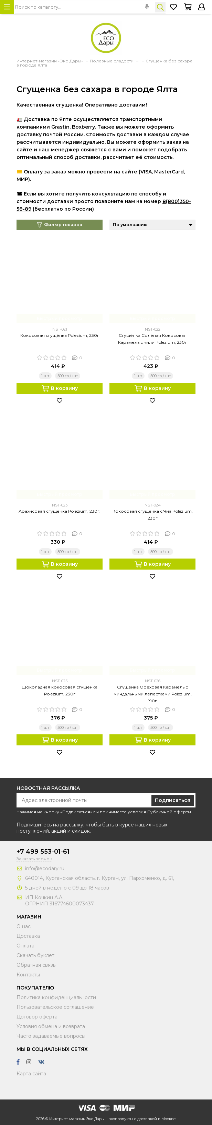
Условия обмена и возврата (51, 1026)
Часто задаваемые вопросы (51, 1036)
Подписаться (172, 800)
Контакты (28, 975)
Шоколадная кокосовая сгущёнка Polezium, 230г (59, 690)
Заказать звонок (34, 858)
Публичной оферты (169, 811)
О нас (24, 926)
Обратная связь (36, 965)
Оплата (25, 946)
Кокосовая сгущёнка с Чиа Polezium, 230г (153, 515)
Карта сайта (31, 1074)
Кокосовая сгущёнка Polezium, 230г (59, 335)
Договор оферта (37, 1017)
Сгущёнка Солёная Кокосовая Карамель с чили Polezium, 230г (152, 339)
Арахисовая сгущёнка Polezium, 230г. (59, 511)
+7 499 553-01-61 (43, 851)
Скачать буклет (35, 955)
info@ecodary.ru (44, 868)
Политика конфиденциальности (56, 997)
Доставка (28, 936)
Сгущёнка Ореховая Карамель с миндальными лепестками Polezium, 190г (153, 693)
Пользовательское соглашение (55, 1007)
